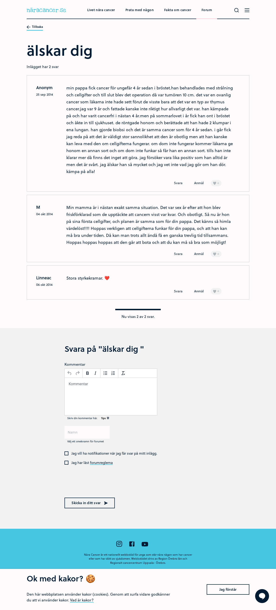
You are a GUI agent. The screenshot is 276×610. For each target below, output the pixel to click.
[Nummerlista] (113, 373)
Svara (178, 182)
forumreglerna (101, 462)
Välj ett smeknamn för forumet (85, 441)
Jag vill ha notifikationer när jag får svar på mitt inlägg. (114, 453)
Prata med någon (139, 9)
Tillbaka (35, 27)
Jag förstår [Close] (228, 589)
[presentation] (94, 484)
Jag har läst (92, 462)
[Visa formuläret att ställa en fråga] (262, 596)
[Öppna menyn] (247, 10)
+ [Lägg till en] (216, 183)
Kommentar (74, 364)
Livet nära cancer (101, 9)
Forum (207, 9)
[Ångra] (70, 373)
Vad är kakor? (82, 600)
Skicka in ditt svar (89, 502)
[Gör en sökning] (236, 10)
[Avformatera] (123, 373)
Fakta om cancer (177, 9)
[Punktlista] (105, 373)
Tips (105, 418)
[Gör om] (77, 373)
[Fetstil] (87, 373)
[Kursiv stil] (95, 373)
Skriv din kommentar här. (88, 418)
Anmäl (199, 182)
